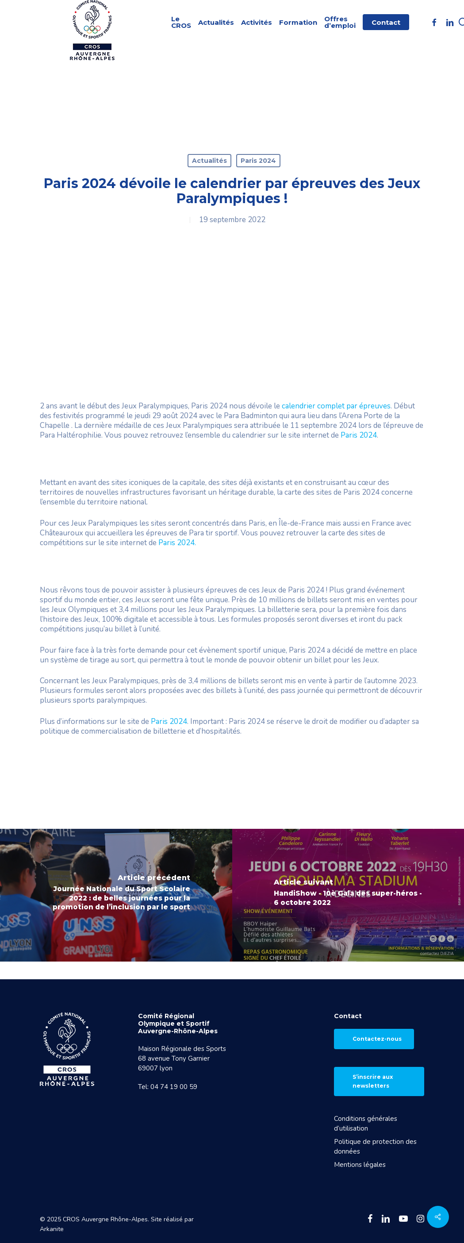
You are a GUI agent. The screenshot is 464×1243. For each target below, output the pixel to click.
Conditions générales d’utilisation (365, 1123)
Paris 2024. (177, 543)
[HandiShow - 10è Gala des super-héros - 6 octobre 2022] (348, 895)
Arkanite (52, 1229)
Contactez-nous (377, 1038)
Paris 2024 (258, 161)
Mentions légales (360, 1164)
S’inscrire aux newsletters (373, 1081)
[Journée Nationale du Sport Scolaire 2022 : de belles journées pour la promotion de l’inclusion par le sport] (116, 895)
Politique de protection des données (375, 1146)
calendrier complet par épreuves (336, 406)
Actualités (209, 161)
